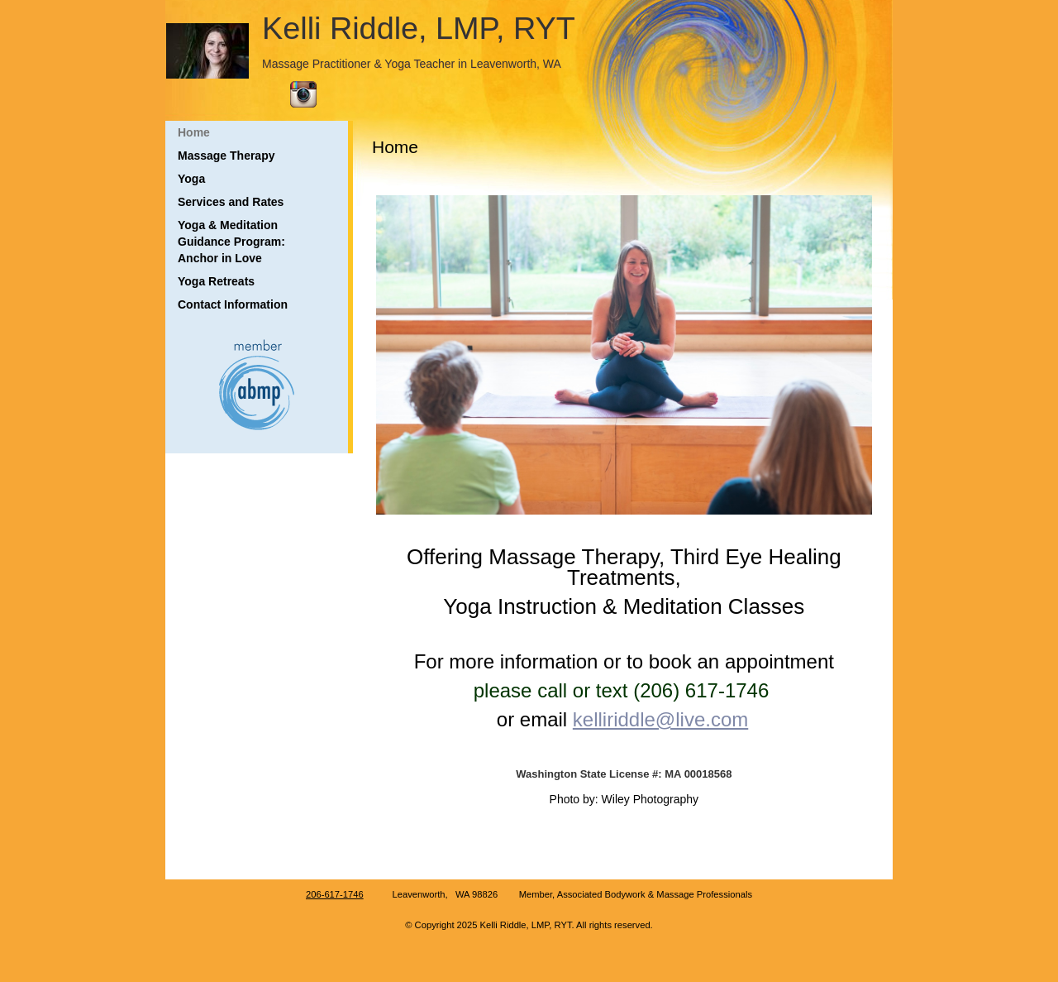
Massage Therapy (226, 155)
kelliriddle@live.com (660, 719)
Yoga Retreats (216, 281)
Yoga (191, 178)
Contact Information (233, 304)
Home (194, 132)
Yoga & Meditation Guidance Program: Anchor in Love (231, 241)
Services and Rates (231, 201)
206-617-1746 (335, 894)
